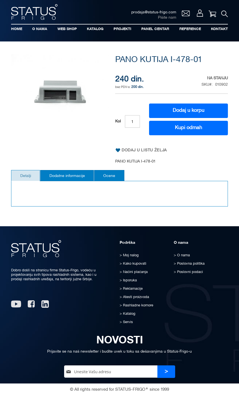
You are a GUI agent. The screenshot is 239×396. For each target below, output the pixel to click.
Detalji (26, 176)
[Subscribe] (166, 371)
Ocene (114, 176)
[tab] (26, 176)
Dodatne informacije (70, 176)
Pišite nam (166, 18)
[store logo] (34, 12)
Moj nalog (199, 14)
